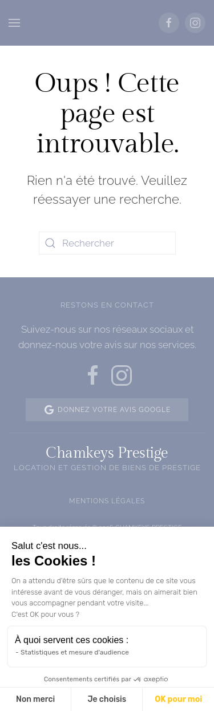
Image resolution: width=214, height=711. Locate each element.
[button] (14, 23)
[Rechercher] (107, 243)
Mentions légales (107, 501)
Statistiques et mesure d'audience (75, 652)
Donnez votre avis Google (107, 409)
